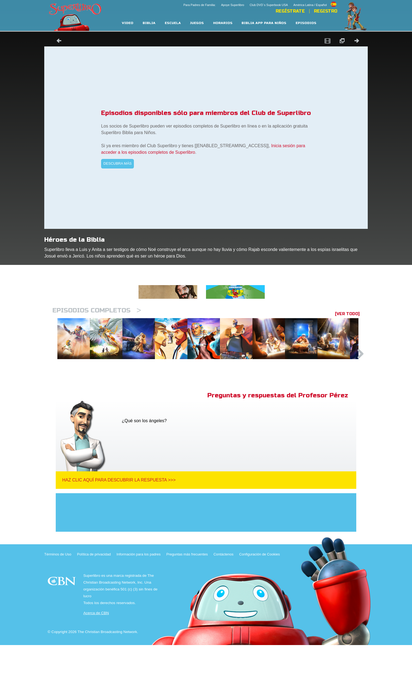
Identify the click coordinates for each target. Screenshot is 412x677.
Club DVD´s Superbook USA (269, 5)
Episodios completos (96, 310)
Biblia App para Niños (264, 23)
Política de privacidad (94, 586)
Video (127, 23)
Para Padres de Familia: (199, 5)
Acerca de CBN (96, 645)
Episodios (306, 23)
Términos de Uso (57, 586)
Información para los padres (139, 586)
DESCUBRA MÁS (117, 163)
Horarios (223, 23)
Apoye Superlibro (232, 5)
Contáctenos (223, 586)
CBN (62, 614)
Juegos (197, 23)
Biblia (149, 23)
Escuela (173, 23)
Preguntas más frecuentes (187, 586)
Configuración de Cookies (259, 586)
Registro (325, 11)
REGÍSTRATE (290, 11)
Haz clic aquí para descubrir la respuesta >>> (119, 512)
